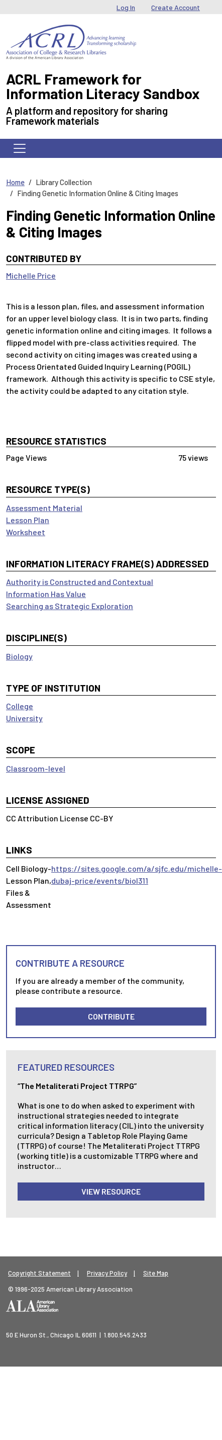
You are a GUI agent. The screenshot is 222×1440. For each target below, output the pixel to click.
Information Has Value (46, 594)
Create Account (175, 7)
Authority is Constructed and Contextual (79, 581)
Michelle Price (31, 275)
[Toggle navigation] (19, 148)
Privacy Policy (107, 1273)
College (19, 706)
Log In (126, 7)
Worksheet (25, 532)
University (24, 718)
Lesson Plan (27, 520)
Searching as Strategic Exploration (69, 606)
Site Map (155, 1273)
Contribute (111, 1016)
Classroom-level (35, 768)
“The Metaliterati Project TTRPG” (77, 1085)
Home (15, 182)
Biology (19, 656)
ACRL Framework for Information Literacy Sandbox (103, 86)
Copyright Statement (39, 1273)
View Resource (111, 1191)
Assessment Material (44, 508)
